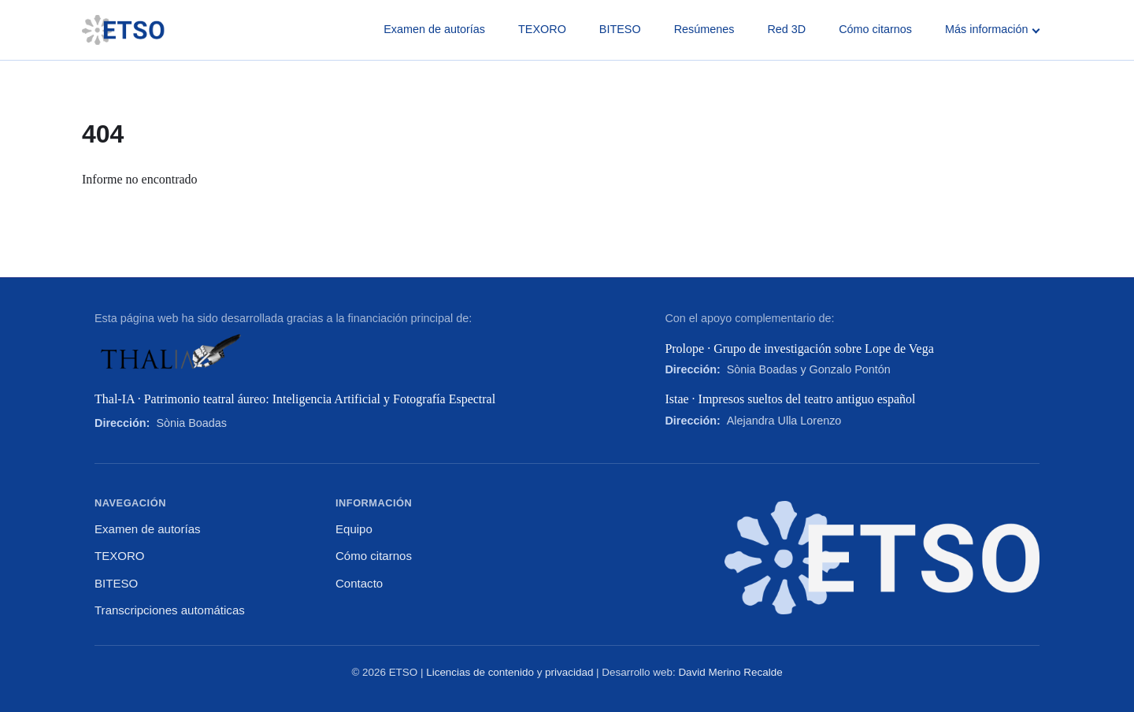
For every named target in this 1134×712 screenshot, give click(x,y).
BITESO (620, 29)
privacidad (569, 672)
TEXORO (542, 29)
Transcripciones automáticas (169, 610)
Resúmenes (704, 29)
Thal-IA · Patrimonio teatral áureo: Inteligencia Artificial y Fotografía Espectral (294, 399)
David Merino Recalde (730, 672)
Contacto (359, 583)
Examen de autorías (434, 29)
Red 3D (786, 29)
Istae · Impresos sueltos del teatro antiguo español (790, 399)
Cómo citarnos (875, 29)
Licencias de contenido (480, 672)
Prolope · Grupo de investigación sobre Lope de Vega (799, 348)
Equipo (353, 529)
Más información (992, 29)
